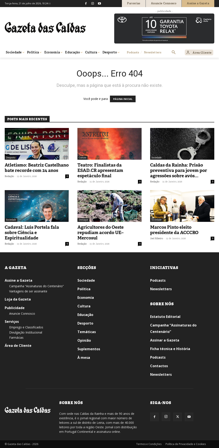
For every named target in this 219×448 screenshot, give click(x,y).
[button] (174, 52)
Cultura (82, 157)
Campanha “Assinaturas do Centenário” (36, 286)
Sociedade (156, 157)
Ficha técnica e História (170, 348)
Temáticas (86, 331)
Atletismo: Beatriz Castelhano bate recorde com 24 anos (37, 167)
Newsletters (161, 289)
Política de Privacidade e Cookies (186, 444)
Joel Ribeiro (156, 238)
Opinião (84, 340)
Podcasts (158, 280)
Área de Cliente (18, 345)
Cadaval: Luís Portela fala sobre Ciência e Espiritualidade (32, 232)
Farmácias (16, 337)
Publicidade (15, 307)
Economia (85, 297)
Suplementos (88, 349)
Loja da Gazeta (18, 299)
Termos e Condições (148, 444)
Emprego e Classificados (26, 327)
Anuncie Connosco (22, 313)
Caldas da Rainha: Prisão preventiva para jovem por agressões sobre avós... (178, 170)
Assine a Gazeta (18, 280)
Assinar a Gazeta (164, 340)
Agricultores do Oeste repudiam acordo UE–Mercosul (100, 232)
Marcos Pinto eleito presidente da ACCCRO (174, 230)
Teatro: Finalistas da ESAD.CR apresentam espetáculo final (100, 170)
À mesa (83, 357)
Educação (85, 314)
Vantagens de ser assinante (28, 291)
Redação (9, 176)
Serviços (12, 321)
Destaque (83, 219)
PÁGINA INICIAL (122, 99)
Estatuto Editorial (165, 316)
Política (83, 289)
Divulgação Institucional (25, 332)
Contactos (159, 366)
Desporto (10, 157)
